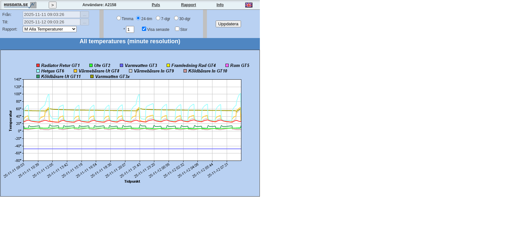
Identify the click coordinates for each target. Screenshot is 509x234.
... (84, 14)
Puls (156, 5)
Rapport (188, 5)
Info (220, 5)
